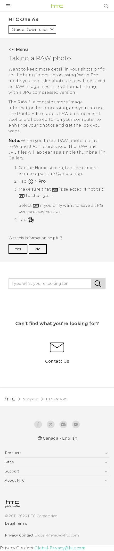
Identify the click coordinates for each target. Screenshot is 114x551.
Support (30, 399)
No (38, 249)
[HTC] (57, 6)
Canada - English (60, 438)
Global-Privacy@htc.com (56, 535)
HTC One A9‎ (57, 399)
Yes (18, 249)
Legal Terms (16, 523)
